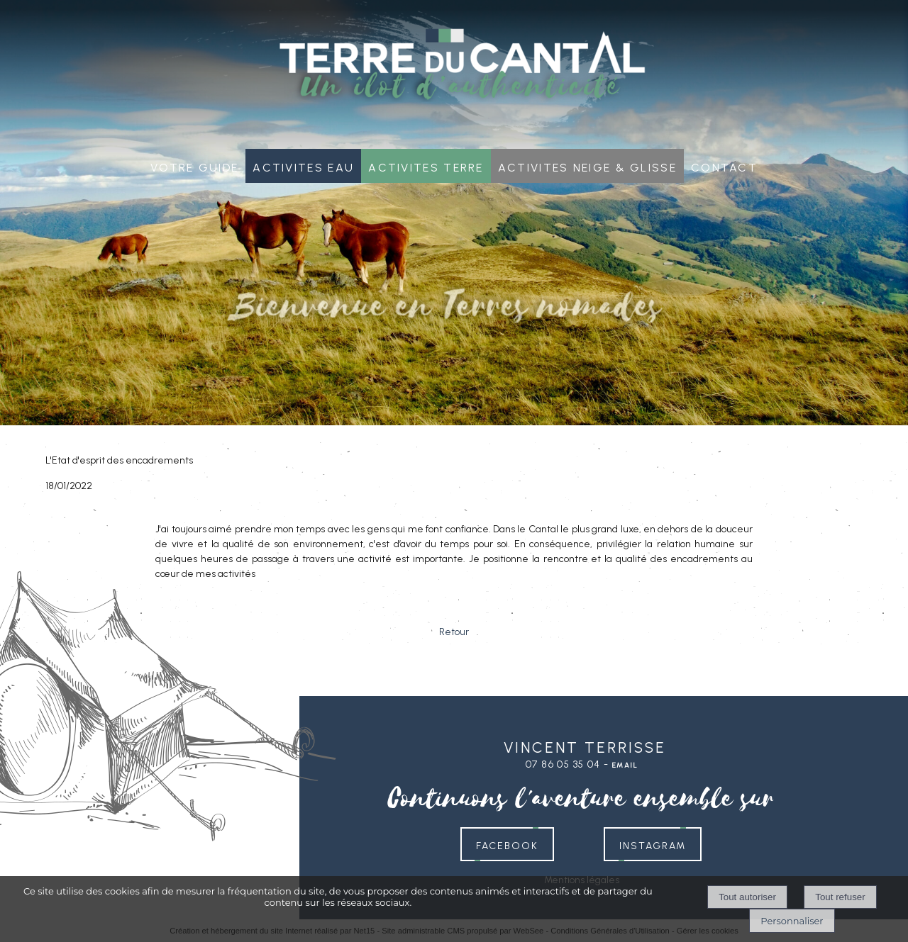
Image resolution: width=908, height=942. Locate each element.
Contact (724, 166)
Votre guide (194, 166)
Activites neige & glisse (587, 166)
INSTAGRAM (652, 844)
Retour (454, 632)
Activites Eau (303, 166)
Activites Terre (426, 166)
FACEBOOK (507, 844)
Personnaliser (791, 920)
